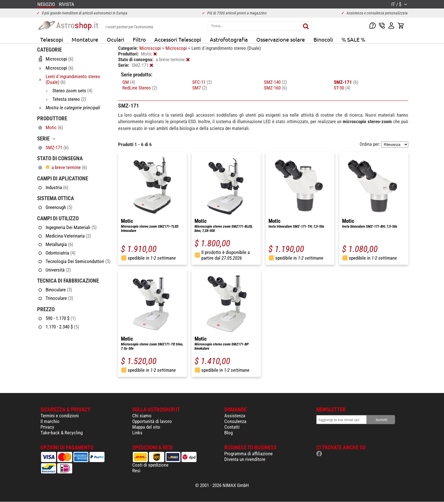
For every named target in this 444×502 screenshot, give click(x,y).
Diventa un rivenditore (244, 459)
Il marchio (49, 421)
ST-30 (342, 88)
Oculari (115, 39)
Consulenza (235, 421)
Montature (85, 39)
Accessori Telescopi (177, 39)
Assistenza (234, 415)
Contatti (232, 427)
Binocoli (323, 39)
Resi (136, 470)
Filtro (139, 39)
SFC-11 (202, 82)
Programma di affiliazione (248, 453)
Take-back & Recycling (61, 432)
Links (137, 432)
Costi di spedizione (150, 465)
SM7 (199, 88)
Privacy (47, 427)
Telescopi (51, 39)
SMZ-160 (275, 88)
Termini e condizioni (59, 415)
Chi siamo (141, 415)
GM (128, 82)
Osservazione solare (280, 39)
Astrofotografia (229, 39)
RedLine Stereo (139, 88)
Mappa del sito (146, 427)
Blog (228, 432)
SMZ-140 (275, 82)
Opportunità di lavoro (152, 421)
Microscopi (150, 48)
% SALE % (353, 39)
